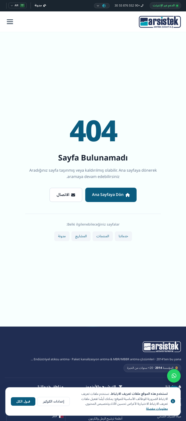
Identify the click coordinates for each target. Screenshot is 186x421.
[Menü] (10, 21)
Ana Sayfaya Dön (111, 195)
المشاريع (81, 236)
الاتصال (66, 195)
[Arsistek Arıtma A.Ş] (161, 347)
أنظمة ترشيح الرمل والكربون (105, 418)
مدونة (40, 5)
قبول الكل (23, 401)
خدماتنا (123, 236)
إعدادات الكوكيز (53, 401)
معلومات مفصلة (157, 409)
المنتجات (102, 236)
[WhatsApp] (174, 376)
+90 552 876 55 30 (129, 5)
